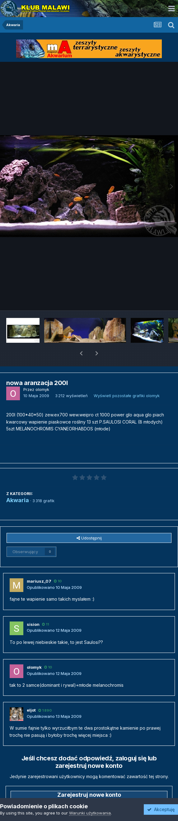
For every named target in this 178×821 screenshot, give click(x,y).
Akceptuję (161, 809)
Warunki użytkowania (90, 812)
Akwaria (17, 484)
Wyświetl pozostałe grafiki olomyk (127, 379)
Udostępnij (89, 521)
